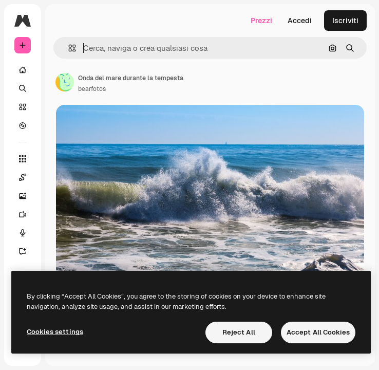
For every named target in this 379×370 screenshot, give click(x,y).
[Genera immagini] (22, 196)
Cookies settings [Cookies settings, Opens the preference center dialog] (55, 331)
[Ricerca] (22, 88)
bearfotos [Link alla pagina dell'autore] (92, 89)
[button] (68, 48)
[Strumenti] (22, 159)
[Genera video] (22, 214)
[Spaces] (22, 177)
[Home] (22, 70)
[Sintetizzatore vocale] (22, 233)
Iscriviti (345, 20)
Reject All (238, 332)
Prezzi (261, 20)
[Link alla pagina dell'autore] (64, 82)
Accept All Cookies (318, 332)
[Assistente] (22, 251)
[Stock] (22, 107)
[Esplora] (22, 125)
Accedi (300, 20)
